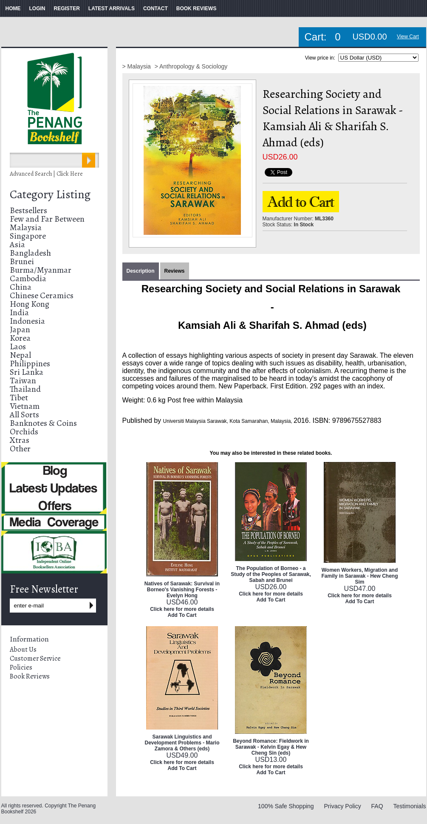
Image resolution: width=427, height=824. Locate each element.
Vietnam (25, 406)
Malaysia (26, 227)
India (19, 312)
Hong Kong (29, 304)
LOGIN (37, 8)
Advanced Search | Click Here (46, 174)
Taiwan (23, 380)
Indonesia (27, 321)
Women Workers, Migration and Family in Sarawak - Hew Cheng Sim (359, 576)
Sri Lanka (26, 372)
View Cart (408, 37)
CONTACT (155, 8)
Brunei (22, 261)
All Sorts (24, 414)
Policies (21, 667)
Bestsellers (28, 210)
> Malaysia (137, 66)
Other (20, 448)
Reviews (174, 271)
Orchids (24, 431)
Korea (20, 338)
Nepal (20, 355)
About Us (23, 649)
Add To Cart (182, 615)
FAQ (377, 806)
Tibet (19, 397)
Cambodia (28, 278)
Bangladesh (30, 253)
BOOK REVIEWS (196, 8)
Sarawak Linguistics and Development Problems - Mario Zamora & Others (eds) (181, 743)
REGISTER (67, 8)
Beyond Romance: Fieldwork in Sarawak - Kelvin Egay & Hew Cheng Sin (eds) (271, 747)
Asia (17, 244)
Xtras (19, 440)
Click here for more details (182, 609)
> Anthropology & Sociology (191, 66)
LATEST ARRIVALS (111, 8)
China (20, 287)
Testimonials (409, 806)
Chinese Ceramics (42, 295)
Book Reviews (30, 676)
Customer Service (35, 658)
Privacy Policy (342, 806)
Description (141, 271)
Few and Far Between (47, 219)
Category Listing (50, 194)
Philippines (30, 363)
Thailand (25, 389)
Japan (20, 329)
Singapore (28, 236)
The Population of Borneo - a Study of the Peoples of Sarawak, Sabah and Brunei (271, 574)
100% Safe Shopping (286, 806)
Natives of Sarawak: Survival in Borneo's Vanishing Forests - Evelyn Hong (182, 590)
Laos (18, 346)
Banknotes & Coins (43, 423)
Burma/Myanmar (40, 270)
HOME (13, 8)
